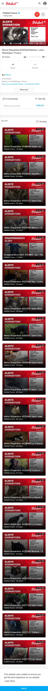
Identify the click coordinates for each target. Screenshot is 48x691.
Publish (40, 106)
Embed (35, 66)
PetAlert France (11, 13)
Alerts (8, 75)
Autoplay (43, 122)
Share (12, 66)
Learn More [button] (9, 681)
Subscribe (37, 14)
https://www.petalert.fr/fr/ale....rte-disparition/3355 (20, 84)
